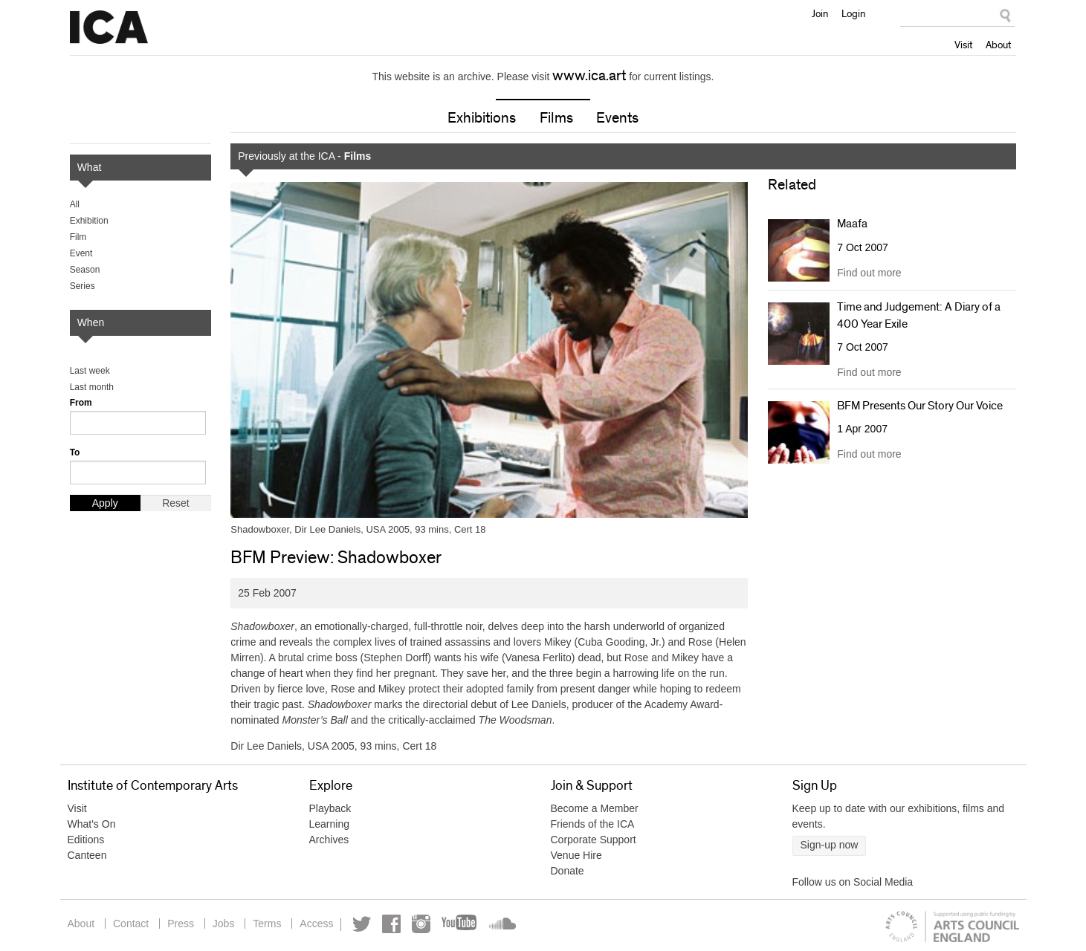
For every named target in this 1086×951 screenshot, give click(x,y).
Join (820, 13)
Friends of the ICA (593, 824)
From (81, 402)
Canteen (87, 855)
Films (556, 118)
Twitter (361, 924)
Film (78, 237)
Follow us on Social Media (853, 882)
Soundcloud (501, 924)
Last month (92, 387)
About (998, 44)
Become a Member (595, 808)
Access (316, 923)
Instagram (421, 924)
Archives (329, 839)
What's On (92, 824)
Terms (267, 923)
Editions (86, 839)
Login (853, 13)
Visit (963, 44)
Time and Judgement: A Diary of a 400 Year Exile (919, 315)
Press (180, 923)
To (75, 452)
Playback (330, 808)
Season (85, 269)
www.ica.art (589, 75)
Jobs (224, 923)
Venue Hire (576, 855)
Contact (131, 923)
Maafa (852, 224)
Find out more (869, 273)
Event (81, 253)
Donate (567, 871)
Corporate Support (593, 839)
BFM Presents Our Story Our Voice (920, 406)
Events (617, 118)
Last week (90, 371)
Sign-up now (830, 845)
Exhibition (89, 220)
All (75, 204)
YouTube (460, 924)
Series (82, 286)
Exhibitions (481, 118)
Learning (329, 824)
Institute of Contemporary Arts (109, 27)
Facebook (391, 924)
